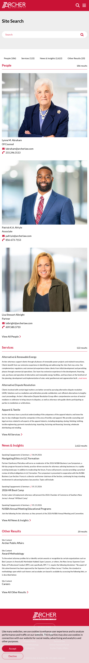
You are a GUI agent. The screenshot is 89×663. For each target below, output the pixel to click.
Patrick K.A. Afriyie (12, 227)
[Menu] (84, 5)
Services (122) (28, 58)
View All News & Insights (15, 520)
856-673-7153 (13, 239)
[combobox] (44, 34)
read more (83, 378)
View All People (10, 336)
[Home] (14, 7)
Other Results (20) (76, 58)
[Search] (78, 5)
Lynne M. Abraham (12, 140)
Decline (13, 656)
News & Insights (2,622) (51, 58)
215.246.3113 (13, 152)
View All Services (11, 434)
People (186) (10, 58)
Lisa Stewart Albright (13, 314)
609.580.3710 (13, 327)
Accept (12, 648)
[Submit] (82, 34)
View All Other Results (14, 592)
